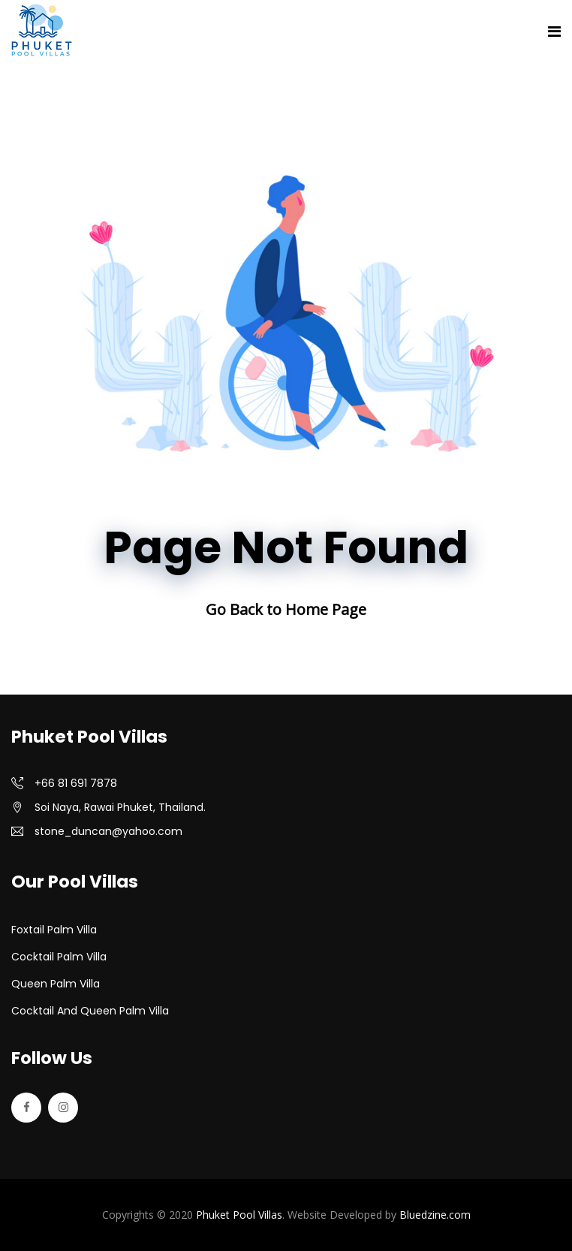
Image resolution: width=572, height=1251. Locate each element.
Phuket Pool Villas (239, 1214)
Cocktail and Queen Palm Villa (90, 1010)
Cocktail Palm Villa (59, 956)
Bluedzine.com (435, 1214)
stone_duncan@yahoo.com (108, 831)
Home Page (325, 609)
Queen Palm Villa (55, 983)
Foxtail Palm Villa (54, 929)
